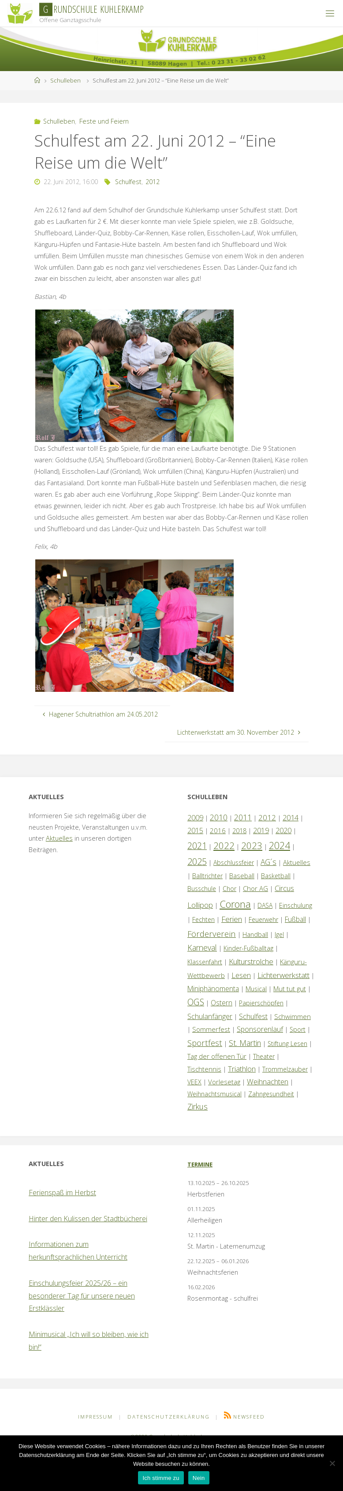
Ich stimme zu (160, 1478)
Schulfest (128, 181)
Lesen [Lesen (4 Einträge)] (241, 975)
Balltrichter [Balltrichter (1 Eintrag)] (207, 876)
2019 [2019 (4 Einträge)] (261, 830)
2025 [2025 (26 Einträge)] (197, 862)
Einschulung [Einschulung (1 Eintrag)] (295, 905)
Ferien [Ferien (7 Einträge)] (231, 919)
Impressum (95, 1416)
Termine (200, 1164)
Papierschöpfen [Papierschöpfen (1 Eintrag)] (261, 1003)
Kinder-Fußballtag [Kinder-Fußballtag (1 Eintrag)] (248, 948)
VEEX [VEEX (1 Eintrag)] (194, 1082)
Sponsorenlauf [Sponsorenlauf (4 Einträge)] (260, 1029)
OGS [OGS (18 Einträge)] (195, 1002)
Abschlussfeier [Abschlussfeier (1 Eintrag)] (233, 862)
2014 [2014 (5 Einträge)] (290, 817)
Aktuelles (59, 838)
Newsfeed (249, 1416)
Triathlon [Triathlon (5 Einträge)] (242, 1069)
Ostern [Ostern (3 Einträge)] (221, 1003)
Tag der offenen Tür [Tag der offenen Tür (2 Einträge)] (216, 1056)
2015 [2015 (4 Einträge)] (195, 830)
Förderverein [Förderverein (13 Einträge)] (211, 933)
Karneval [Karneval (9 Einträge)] (202, 947)
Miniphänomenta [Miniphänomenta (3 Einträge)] (213, 988)
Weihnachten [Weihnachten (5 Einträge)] (267, 1081)
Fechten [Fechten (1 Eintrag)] (203, 919)
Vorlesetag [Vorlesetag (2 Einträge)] (224, 1081)
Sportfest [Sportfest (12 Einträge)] (204, 1042)
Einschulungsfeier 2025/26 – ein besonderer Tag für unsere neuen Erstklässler (82, 1296)
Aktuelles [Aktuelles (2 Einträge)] (296, 862)
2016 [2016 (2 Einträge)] (218, 830)
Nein (199, 1478)
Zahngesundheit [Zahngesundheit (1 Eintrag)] (271, 1094)
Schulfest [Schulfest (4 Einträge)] (253, 1016)
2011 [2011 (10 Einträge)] (243, 817)
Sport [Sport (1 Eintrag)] (298, 1029)
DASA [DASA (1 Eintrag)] (264, 905)
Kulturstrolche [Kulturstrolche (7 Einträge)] (251, 961)
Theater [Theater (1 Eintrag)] (264, 1056)
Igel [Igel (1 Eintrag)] (279, 934)
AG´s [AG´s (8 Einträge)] (268, 862)
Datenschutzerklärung (168, 1416)
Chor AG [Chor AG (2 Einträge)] (255, 888)
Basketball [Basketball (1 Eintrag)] (276, 876)
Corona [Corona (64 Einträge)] (235, 903)
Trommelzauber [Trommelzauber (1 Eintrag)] (285, 1069)
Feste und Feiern (104, 121)
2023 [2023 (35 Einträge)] (251, 845)
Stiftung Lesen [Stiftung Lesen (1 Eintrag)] (287, 1043)
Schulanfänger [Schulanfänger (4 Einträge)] (209, 1016)
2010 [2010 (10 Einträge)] (218, 817)
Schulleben (65, 80)
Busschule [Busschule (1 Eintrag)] (201, 888)
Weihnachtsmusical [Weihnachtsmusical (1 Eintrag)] (214, 1094)
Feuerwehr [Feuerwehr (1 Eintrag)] (263, 919)
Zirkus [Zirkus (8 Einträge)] (197, 1106)
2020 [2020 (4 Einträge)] (283, 830)
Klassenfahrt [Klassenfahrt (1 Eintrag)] (204, 962)
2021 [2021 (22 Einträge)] (197, 846)
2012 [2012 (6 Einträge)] (267, 817)
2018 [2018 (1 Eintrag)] (239, 831)
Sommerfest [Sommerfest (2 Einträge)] (211, 1029)
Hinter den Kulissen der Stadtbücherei (88, 1218)
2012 (152, 181)
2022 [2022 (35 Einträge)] (224, 845)
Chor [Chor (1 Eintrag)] (229, 888)
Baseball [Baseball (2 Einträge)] (241, 875)
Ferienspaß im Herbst (62, 1192)
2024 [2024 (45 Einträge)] (279, 845)
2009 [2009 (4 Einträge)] (195, 818)
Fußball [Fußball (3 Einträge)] (295, 919)
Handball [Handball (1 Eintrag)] (255, 934)
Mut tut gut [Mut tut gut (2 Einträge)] (289, 988)
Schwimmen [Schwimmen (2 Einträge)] (292, 1016)
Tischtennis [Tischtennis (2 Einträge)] (204, 1068)
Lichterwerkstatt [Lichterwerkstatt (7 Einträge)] (283, 975)
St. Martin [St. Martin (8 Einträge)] (245, 1043)
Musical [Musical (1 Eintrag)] (256, 989)
